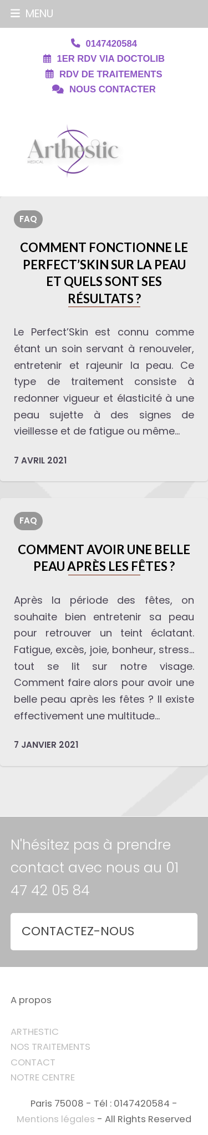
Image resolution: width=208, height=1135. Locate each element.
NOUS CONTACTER (112, 89)
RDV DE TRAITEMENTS (110, 74)
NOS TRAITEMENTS (50, 1046)
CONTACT (33, 1062)
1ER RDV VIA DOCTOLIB (111, 58)
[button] (32, 13)
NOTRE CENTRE (43, 1077)
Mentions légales (56, 1119)
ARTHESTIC (35, 1031)
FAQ (28, 219)
